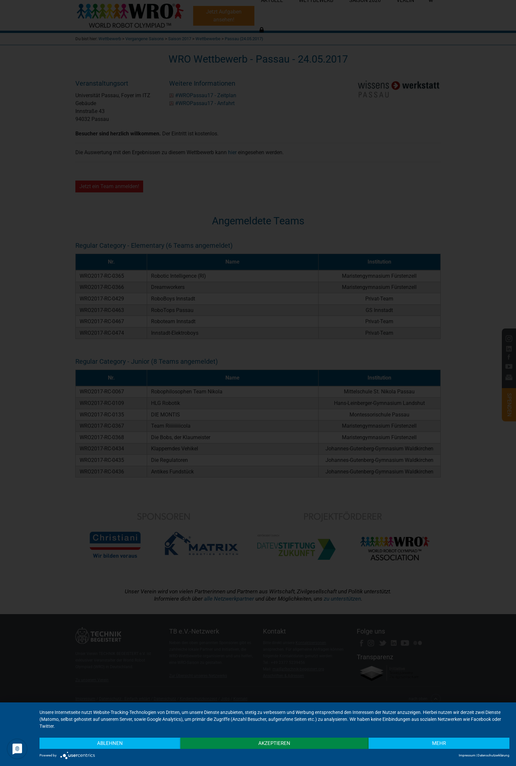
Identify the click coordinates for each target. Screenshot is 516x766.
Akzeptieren (274, 743)
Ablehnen (110, 743)
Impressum (467, 755)
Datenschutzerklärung (493, 755)
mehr (439, 743)
